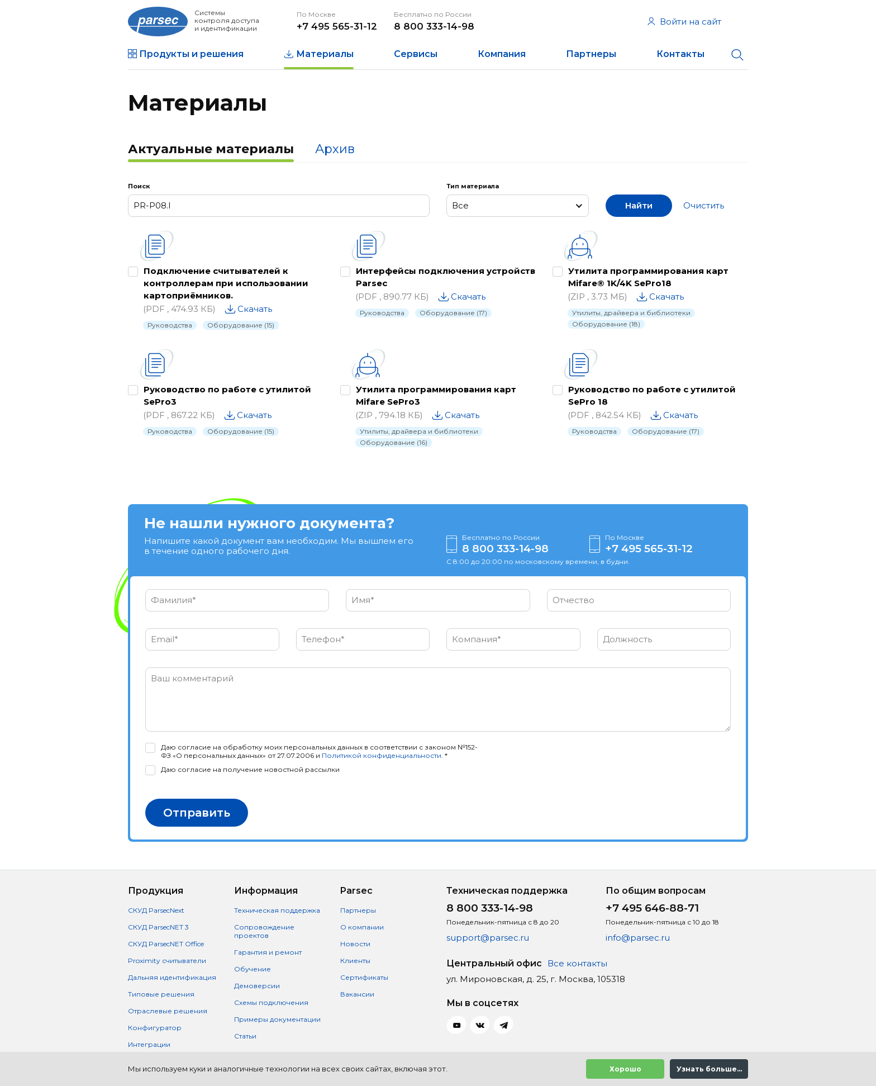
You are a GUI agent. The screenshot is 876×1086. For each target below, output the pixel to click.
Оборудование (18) (606, 324)
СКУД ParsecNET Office (166, 944)
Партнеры (591, 54)
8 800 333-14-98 (434, 26)
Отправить (196, 812)
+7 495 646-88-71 (652, 908)
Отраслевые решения (167, 1011)
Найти (639, 205)
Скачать (254, 308)
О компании (362, 927)
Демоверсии (257, 985)
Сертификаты (364, 977)
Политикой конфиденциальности (381, 755)
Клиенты (355, 960)
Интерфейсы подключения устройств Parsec (445, 276)
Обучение (252, 969)
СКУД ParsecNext (156, 910)
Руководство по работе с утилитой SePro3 (227, 395)
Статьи (245, 1036)
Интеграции (149, 1044)
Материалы (325, 54)
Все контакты (577, 963)
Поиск (139, 186)
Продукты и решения (191, 54)
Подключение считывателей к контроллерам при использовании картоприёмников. (226, 283)
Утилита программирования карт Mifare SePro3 (436, 395)
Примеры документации (277, 1019)
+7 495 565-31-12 (337, 26)
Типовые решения (161, 994)
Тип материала (472, 186)
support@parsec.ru (487, 937)
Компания (502, 54)
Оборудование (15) (240, 325)
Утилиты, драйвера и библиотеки (631, 313)
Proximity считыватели (167, 960)
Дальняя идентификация (172, 977)
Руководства (169, 325)
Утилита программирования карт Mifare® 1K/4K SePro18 (648, 276)
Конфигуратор (155, 1027)
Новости (355, 944)
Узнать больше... (709, 1069)
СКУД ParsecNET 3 (158, 927)
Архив (335, 149)
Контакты (680, 54)
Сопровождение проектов (264, 931)
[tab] (211, 150)
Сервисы (415, 54)
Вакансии (357, 994)
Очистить (703, 205)
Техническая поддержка (277, 910)
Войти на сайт (684, 21)
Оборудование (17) (453, 313)
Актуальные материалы (211, 149)
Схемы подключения (271, 1002)
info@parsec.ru (638, 937)
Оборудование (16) (393, 442)
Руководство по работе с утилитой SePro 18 (652, 395)
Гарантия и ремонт (268, 952)
